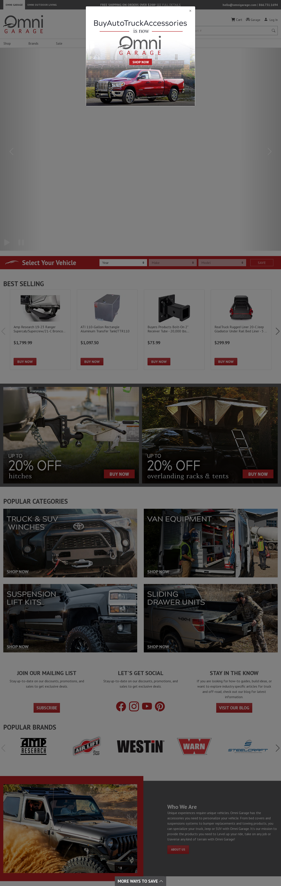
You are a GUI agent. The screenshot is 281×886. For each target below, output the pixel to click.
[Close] (140, 10)
